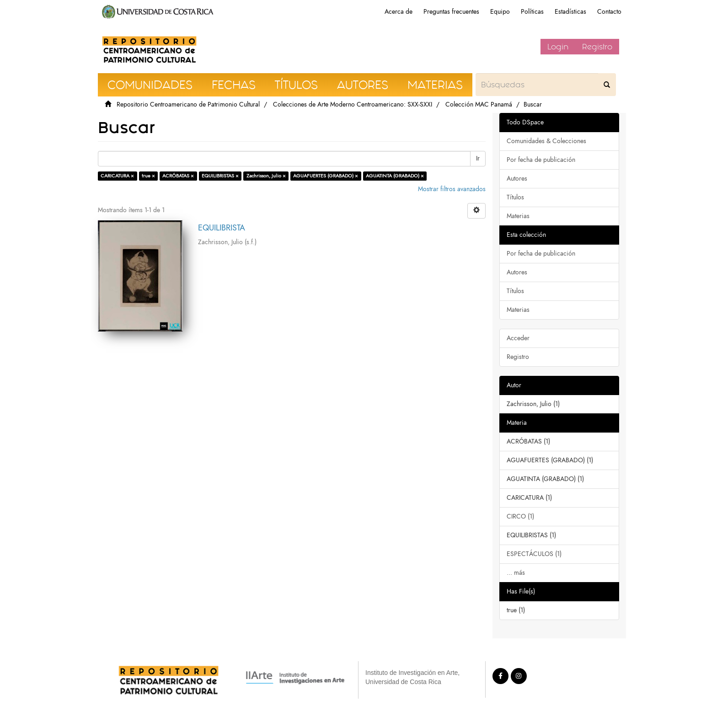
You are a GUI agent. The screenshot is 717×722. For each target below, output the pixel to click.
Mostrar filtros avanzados (452, 189)
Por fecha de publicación (541, 159)
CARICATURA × (117, 175)
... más (516, 572)
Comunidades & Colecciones (546, 141)
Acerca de (398, 11)
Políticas (532, 11)
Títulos (515, 197)
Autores (517, 178)
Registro (597, 47)
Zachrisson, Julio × (266, 175)
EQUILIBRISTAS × (220, 175)
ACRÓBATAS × (178, 175)
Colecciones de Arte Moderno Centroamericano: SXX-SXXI (352, 104)
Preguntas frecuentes (451, 11)
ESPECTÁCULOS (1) (534, 554)
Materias (518, 216)
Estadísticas (570, 11)
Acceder (518, 338)
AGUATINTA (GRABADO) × (395, 175)
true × (148, 175)
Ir (478, 158)
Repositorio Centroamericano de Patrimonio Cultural (188, 104)
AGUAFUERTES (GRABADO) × (325, 175)
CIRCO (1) (520, 516)
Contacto (609, 11)
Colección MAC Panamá (478, 104)
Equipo (500, 11)
